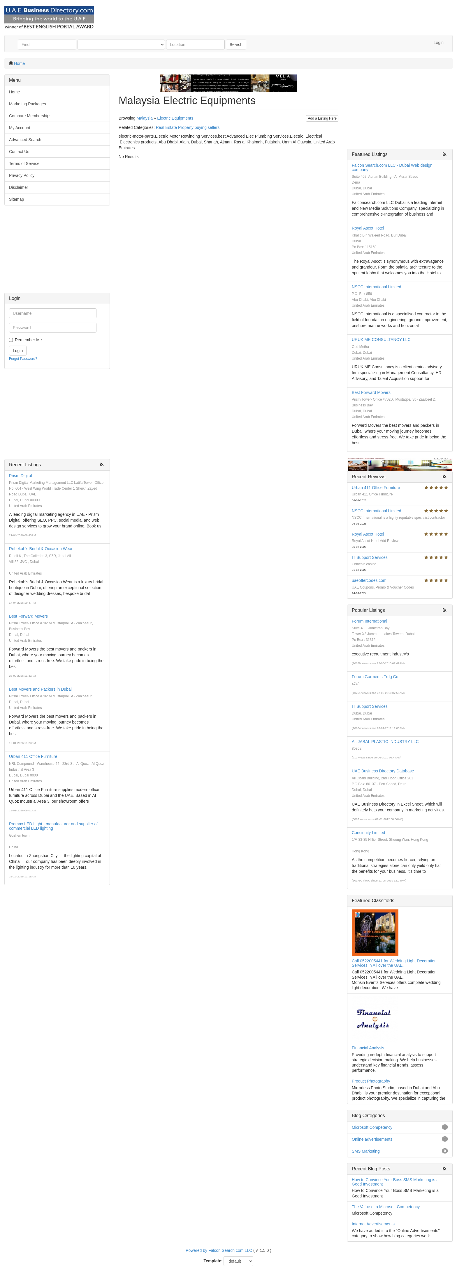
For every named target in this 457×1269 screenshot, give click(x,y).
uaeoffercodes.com (369, 580)
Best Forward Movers (28, 616)
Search (236, 44)
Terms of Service (24, 163)
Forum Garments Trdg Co (375, 676)
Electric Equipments (175, 118)
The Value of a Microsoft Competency (386, 1206)
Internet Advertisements (373, 1224)
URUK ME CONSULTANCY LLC (381, 339)
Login (439, 42)
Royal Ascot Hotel (368, 228)
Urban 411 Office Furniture (33, 756)
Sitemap (16, 199)
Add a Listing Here (322, 118)
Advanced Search (25, 139)
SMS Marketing (366, 1151)
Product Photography (371, 1081)
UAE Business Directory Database (383, 771)
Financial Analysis (368, 1048)
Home (19, 63)
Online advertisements (372, 1139)
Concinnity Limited (368, 832)
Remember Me (28, 339)
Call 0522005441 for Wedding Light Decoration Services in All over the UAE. (394, 963)
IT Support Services (370, 557)
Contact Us (19, 151)
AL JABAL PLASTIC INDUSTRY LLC (385, 741)
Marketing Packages (27, 104)
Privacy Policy (21, 175)
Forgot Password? (23, 359)
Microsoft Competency (372, 1127)
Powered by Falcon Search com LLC (219, 1250)
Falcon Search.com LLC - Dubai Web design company (392, 167)
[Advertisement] (57, 252)
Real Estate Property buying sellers (188, 127)
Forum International (369, 621)
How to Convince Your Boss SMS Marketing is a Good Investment (395, 1181)
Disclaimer (18, 187)
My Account (19, 127)
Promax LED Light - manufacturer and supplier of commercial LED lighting (53, 826)
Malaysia (144, 118)
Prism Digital (20, 475)
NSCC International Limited (376, 287)
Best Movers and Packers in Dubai (40, 689)
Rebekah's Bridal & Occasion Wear (41, 548)
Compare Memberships (30, 115)
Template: (213, 1261)
